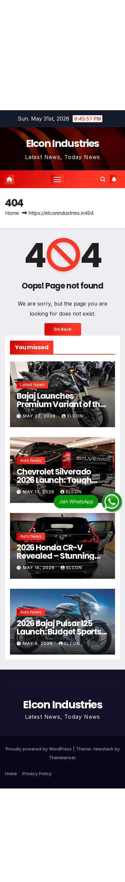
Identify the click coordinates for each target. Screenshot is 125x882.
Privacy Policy (36, 773)
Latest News (32, 384)
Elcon (72, 415)
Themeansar (62, 757)
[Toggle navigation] (57, 179)
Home (12, 213)
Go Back (63, 329)
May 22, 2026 (40, 415)
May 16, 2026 (39, 567)
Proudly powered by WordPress (39, 748)
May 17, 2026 (39, 491)
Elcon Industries (62, 144)
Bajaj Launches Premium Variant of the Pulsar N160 (61, 404)
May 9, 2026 (38, 643)
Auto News (31, 460)
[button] (103, 179)
